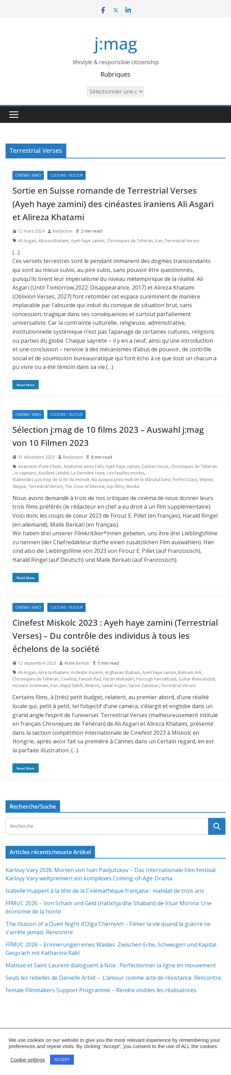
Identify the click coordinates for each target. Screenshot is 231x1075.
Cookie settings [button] (27, 1060)
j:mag (115, 43)
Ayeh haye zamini (88, 241)
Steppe (19, 486)
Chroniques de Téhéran (130, 241)
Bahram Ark (189, 672)
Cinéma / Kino (28, 175)
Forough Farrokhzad (156, 679)
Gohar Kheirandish (197, 679)
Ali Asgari (27, 241)
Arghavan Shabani (122, 672)
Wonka (132, 486)
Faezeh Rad (90, 679)
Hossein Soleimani (30, 685)
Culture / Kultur (66, 175)
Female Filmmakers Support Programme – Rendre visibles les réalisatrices (101, 990)
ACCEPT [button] (62, 1059)
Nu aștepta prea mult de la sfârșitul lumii (131, 479)
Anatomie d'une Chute (39, 466)
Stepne (206, 479)
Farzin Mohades (118, 679)
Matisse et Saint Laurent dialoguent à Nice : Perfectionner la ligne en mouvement (111, 965)
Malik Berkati (77, 663)
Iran (159, 241)
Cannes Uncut (155, 466)
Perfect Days (185, 479)
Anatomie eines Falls (84, 466)
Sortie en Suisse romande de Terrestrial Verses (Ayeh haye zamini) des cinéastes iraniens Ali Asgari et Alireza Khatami (113, 204)
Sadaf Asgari (114, 685)
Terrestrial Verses (182, 241)
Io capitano (26, 473)
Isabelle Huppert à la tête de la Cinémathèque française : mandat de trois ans (105, 891)
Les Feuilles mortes (125, 473)
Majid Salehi (71, 685)
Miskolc (92, 685)
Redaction (63, 231)
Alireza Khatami (53, 241)
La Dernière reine (88, 473)
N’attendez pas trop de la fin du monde (50, 479)
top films (115, 486)
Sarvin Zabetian (143, 685)
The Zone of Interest (85, 486)
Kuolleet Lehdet (54, 473)
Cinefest (69, 679)
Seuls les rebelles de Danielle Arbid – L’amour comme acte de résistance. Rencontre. (114, 977)
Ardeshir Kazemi (87, 672)
